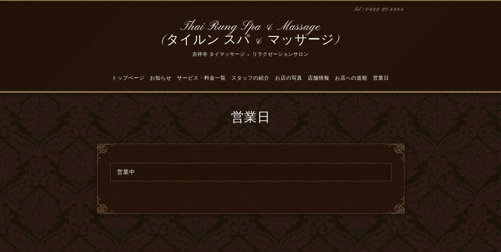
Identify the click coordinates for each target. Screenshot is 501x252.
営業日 (381, 78)
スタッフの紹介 (250, 78)
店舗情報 (318, 78)
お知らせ (161, 78)
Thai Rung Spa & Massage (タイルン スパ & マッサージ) (250, 33)
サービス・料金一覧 (201, 78)
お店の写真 (288, 78)
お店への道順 (351, 78)
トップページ (128, 78)
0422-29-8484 (385, 10)
